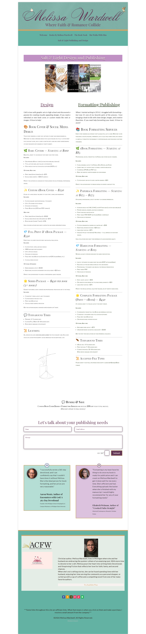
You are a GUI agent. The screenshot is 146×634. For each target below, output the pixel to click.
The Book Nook (80, 35)
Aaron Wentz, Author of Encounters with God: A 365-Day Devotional (51, 497)
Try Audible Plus (91, 585)
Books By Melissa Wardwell (60, 35)
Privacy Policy (73, 621)
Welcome (43, 35)
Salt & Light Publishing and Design (73, 40)
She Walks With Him (98, 35)
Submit (116, 453)
